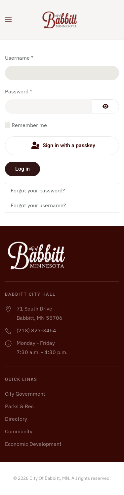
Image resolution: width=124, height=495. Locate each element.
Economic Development (33, 444)
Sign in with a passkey (62, 146)
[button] (8, 20)
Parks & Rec (19, 406)
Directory (16, 418)
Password (18, 91)
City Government (25, 393)
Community (18, 431)
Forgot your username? (38, 205)
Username (19, 57)
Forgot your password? (38, 190)
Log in (22, 169)
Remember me (29, 125)
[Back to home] (62, 20)
